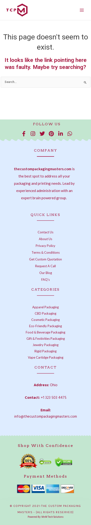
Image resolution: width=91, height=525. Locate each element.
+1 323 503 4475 (53, 398)
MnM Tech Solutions (52, 517)
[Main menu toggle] (81, 10)
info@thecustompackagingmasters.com (45, 417)
